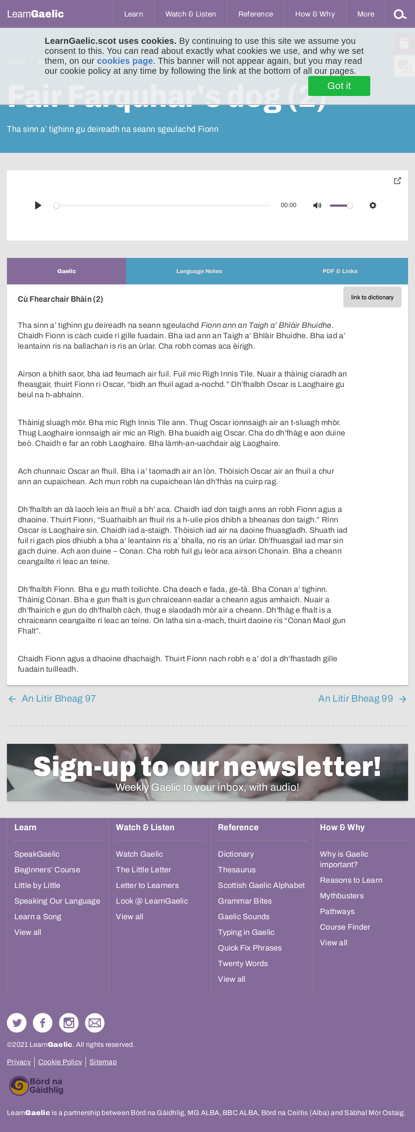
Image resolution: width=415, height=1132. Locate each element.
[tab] (66, 271)
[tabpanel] (207, 484)
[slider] (162, 205)
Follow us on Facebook (43, 1023)
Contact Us (95, 1023)
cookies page (125, 61)
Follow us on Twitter (16, 1023)
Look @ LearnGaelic (152, 901)
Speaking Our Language (57, 901)
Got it (339, 86)
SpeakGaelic (37, 854)
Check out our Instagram (69, 1023)
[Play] (38, 205)
